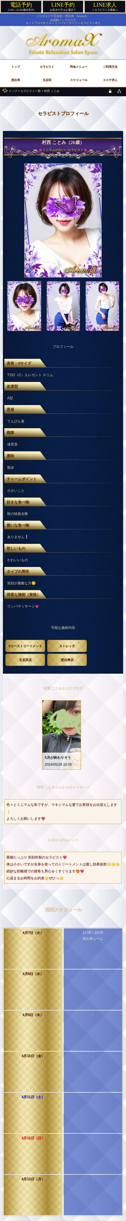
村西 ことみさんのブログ (63, 688)
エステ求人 (110, 80)
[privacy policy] (110, 91)
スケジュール (78, 80)
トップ (13, 91)
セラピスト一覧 (30, 91)
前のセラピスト (30, 1050)
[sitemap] (119, 91)
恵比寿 (15, 80)
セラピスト (47, 66)
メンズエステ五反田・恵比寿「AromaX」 (63, 16)
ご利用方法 (110, 66)
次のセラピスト (96, 1050)
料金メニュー (78, 66)
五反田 (47, 80)
